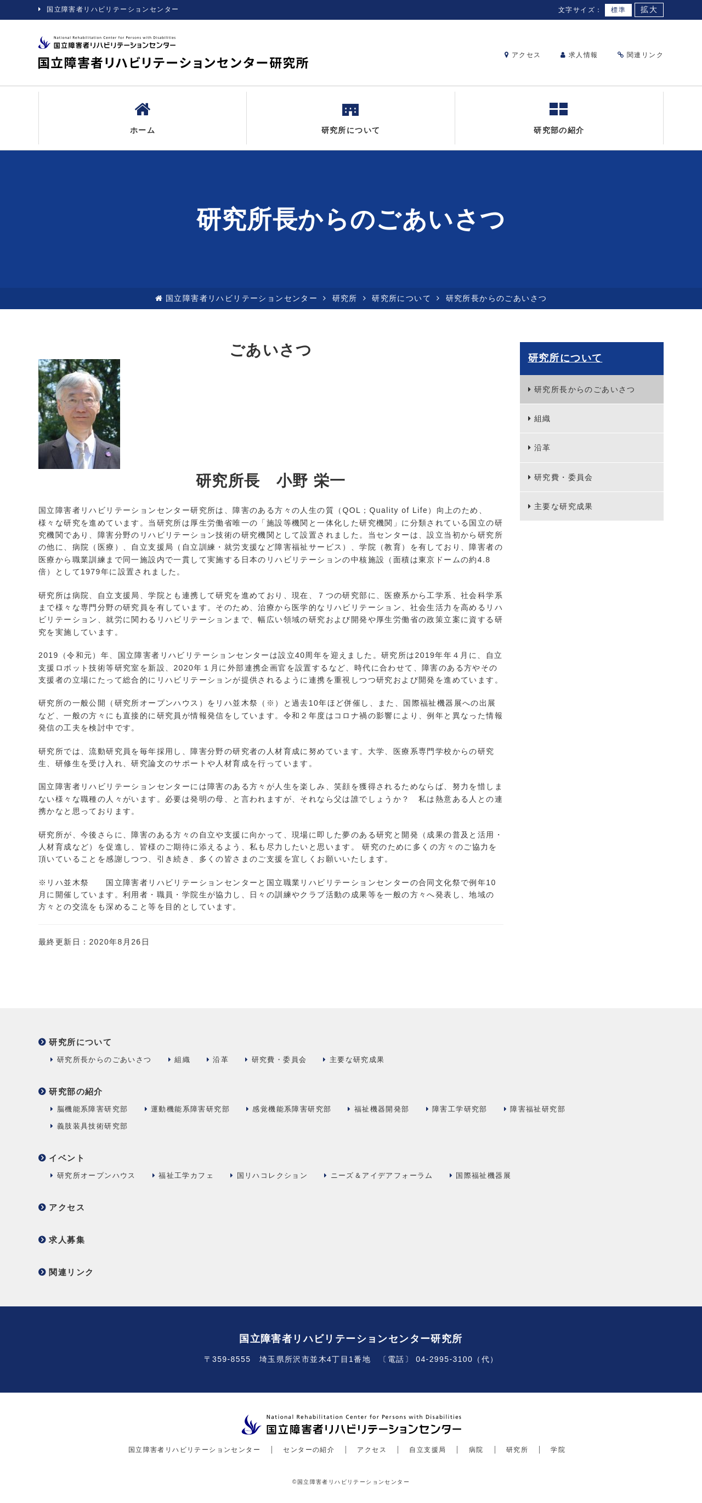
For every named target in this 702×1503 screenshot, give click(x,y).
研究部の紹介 (559, 117)
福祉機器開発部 (382, 1109)
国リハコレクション (272, 1175)
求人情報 (579, 55)
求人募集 (67, 1239)
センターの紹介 (309, 1450)
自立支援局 (427, 1450)
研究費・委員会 (563, 477)
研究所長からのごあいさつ (585, 389)
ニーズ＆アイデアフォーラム (382, 1175)
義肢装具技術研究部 (92, 1126)
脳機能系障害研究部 (92, 1109)
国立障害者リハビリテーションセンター (113, 9)
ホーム (142, 117)
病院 (476, 1450)
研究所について (351, 117)
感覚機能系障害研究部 (291, 1109)
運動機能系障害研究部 (190, 1109)
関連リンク (641, 55)
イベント (67, 1158)
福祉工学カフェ (186, 1175)
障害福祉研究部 (537, 1109)
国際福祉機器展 (483, 1175)
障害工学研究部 (460, 1109)
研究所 (345, 298)
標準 (618, 10)
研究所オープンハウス (96, 1175)
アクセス (523, 55)
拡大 (649, 9)
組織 (542, 418)
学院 (558, 1450)
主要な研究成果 (563, 506)
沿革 (542, 447)
